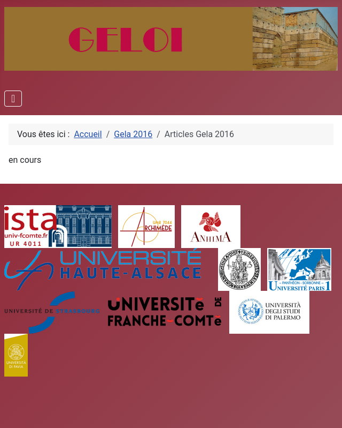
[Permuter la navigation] (13, 99)
